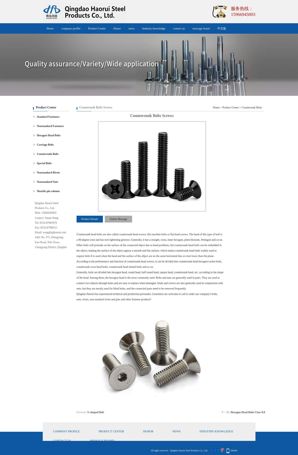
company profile (70, 28)
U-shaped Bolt (95, 412)
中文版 (221, 28)
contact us (179, 28)
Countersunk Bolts (48, 154)
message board (201, 28)
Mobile (234, 450)
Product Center (97, 28)
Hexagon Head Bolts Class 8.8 (248, 412)
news (132, 28)
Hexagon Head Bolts (49, 135)
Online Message (118, 219)
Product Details (89, 219)
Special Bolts (44, 163)
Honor (117, 28)
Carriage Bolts (45, 144)
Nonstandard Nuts (47, 181)
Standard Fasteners (48, 116)
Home (50, 28)
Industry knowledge (153, 28)
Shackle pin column (48, 191)
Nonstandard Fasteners (50, 126)
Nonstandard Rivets (48, 172)
